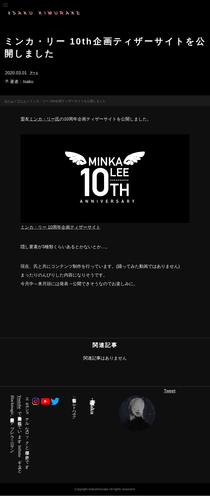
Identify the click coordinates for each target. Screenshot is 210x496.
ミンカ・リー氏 (44, 119)
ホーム (9, 101)
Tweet (169, 391)
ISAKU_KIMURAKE (46, 13)
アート (34, 73)
